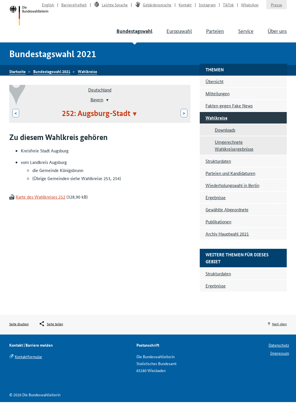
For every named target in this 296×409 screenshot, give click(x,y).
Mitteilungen (218, 100)
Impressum (279, 360)
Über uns (277, 34)
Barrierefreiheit (74, 7)
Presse (276, 7)
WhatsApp (249, 7)
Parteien (215, 34)
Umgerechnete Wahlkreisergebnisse (234, 151)
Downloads (225, 136)
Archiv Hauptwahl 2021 (227, 240)
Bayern (96, 106)
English (48, 7)
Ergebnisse (216, 204)
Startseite (30, 20)
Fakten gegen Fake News (229, 112)
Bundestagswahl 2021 (51, 77)
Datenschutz (279, 352)
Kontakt (185, 7)
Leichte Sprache (111, 7)
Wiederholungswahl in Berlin (232, 192)
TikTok (228, 7)
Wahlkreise (87, 77)
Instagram (207, 7)
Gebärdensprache (153, 7)
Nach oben (279, 330)
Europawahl (179, 34)
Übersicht (214, 88)
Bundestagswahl (134, 35)
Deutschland (99, 96)
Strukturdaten (218, 168)
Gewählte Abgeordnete (227, 216)
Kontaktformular (28, 363)
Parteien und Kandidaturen (230, 180)
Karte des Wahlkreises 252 (40, 204)
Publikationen (218, 228)
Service (246, 34)
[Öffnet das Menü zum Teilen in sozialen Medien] (51, 330)
